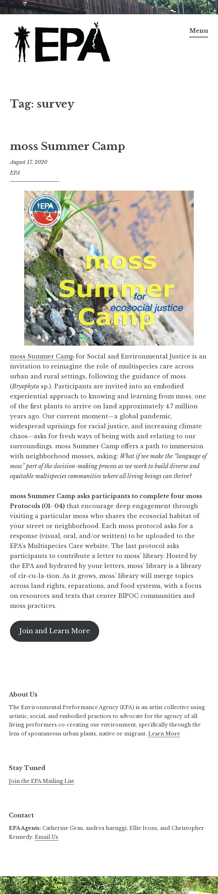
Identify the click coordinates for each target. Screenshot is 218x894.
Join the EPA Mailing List (41, 781)
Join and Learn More (54, 631)
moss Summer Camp (67, 146)
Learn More (164, 733)
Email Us (46, 837)
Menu (198, 30)
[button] (63, 43)
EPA (15, 173)
